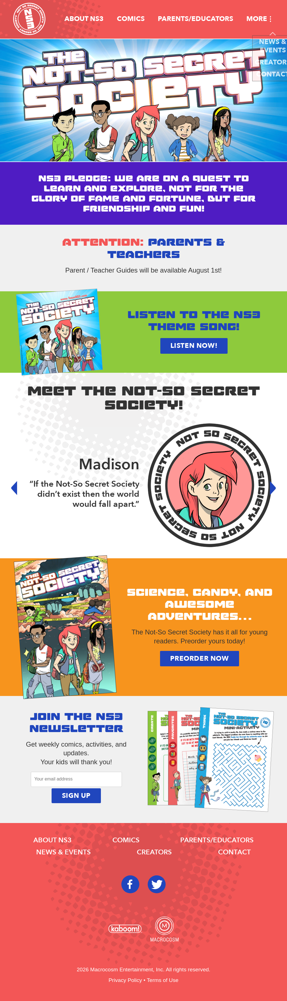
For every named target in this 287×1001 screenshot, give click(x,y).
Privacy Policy (125, 980)
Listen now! (194, 345)
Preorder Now (199, 658)
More (256, 19)
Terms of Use (163, 980)
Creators (154, 852)
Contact (234, 852)
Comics (131, 19)
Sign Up (76, 795)
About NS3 (84, 19)
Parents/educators (195, 19)
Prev (18, 488)
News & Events (63, 852)
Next (269, 488)
